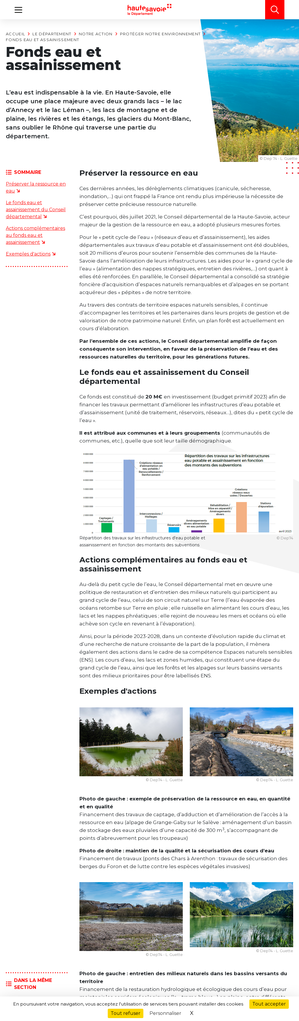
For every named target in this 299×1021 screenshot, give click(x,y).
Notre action (96, 34)
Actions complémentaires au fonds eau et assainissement (35, 235)
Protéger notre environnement (160, 34)
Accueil (15, 34)
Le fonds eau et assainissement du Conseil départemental (36, 209)
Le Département (51, 34)
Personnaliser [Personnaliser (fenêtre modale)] (165, 1013)
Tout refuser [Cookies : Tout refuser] (125, 1013)
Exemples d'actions (28, 254)
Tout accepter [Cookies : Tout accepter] (269, 1004)
